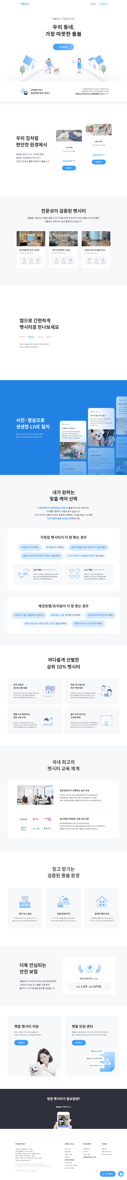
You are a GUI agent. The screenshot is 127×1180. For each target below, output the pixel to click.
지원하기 (21, 1042)
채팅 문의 (93, 4)
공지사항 (85, 1152)
